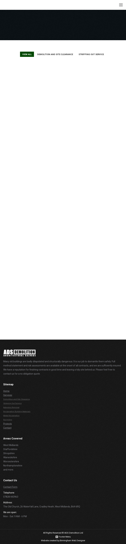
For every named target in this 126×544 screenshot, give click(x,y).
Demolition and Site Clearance (55, 54)
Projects (7, 423)
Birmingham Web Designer (72, 540)
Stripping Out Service (91, 54)
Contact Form (10, 487)
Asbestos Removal (11, 407)
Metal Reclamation (11, 416)
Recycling (7, 420)
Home (6, 391)
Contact (7, 428)
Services (7, 395)
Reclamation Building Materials (16, 411)
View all (27, 54)
